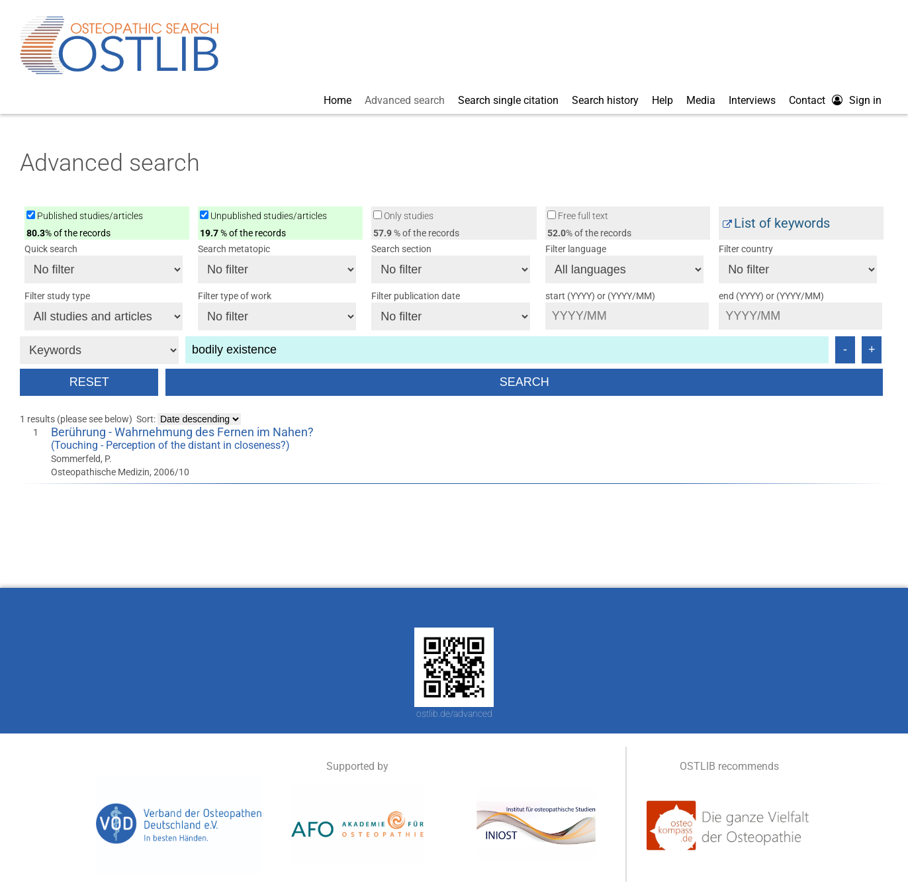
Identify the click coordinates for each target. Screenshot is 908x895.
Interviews (752, 100)
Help (662, 100)
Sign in (865, 100)
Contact (807, 100)
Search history (605, 100)
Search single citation (508, 100)
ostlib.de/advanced (454, 713)
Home (337, 100)
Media (700, 100)
